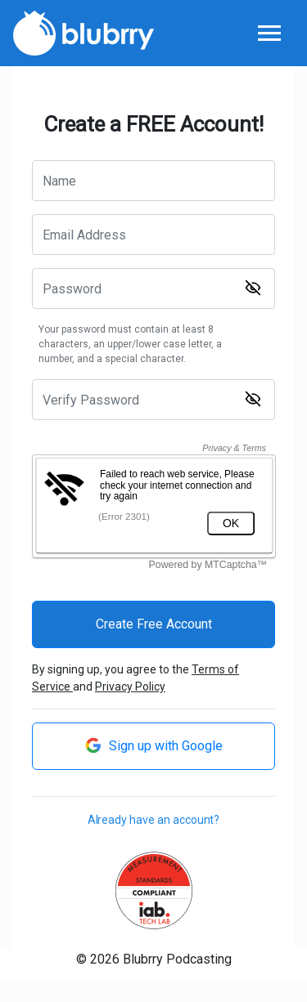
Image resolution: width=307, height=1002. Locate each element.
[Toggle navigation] (269, 33)
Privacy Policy (130, 686)
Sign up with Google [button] (154, 745)
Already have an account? (154, 819)
